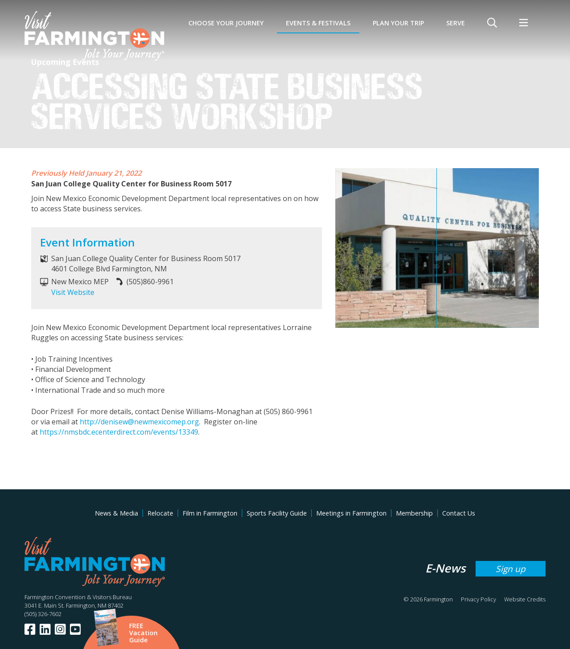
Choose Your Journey (226, 23)
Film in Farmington (210, 513)
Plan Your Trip (398, 23)
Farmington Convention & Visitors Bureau (78, 597)
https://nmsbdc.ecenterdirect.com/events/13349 (119, 432)
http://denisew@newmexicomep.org (139, 422)
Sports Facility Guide (277, 513)
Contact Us (458, 513)
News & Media (116, 513)
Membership (414, 513)
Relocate (160, 513)
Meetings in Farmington (351, 513)
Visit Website (72, 292)
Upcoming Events (65, 61)
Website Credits (525, 599)
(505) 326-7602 (42, 614)
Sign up (510, 569)
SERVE (455, 23)
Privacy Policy (478, 599)
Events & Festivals (318, 23)
